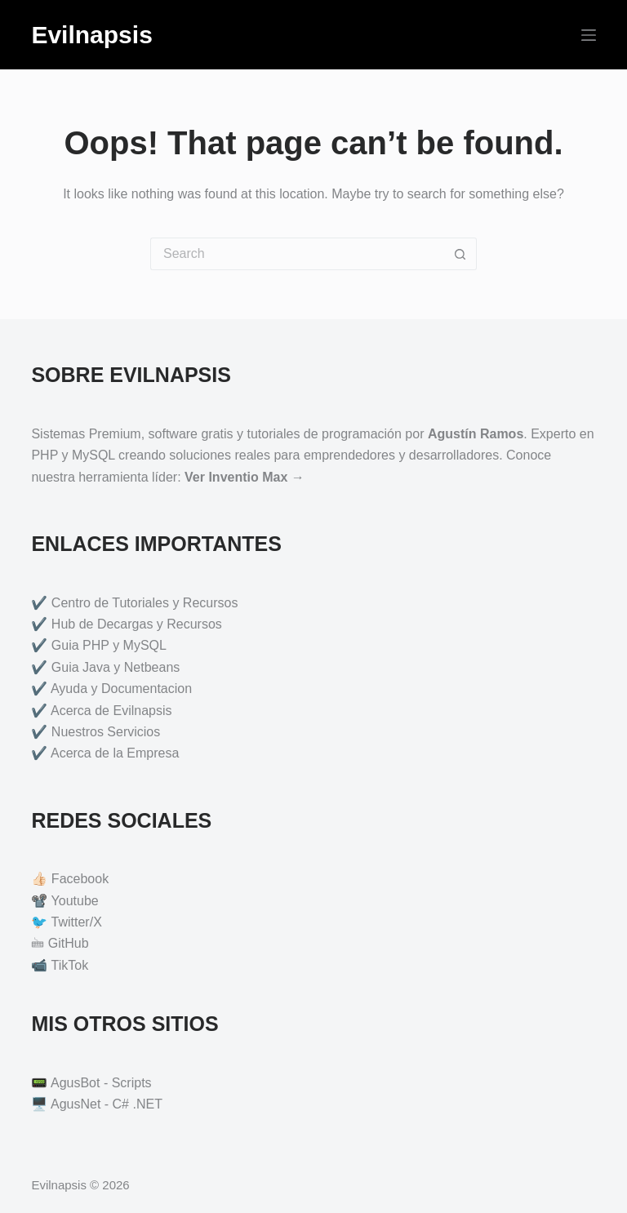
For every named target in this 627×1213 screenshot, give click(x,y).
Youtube (75, 901)
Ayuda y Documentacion (121, 688)
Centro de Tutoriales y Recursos (144, 603)
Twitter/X (76, 922)
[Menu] (588, 35)
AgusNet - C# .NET (106, 1104)
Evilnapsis (91, 34)
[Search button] (460, 254)
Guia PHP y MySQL (109, 645)
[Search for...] (297, 254)
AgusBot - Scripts (101, 1083)
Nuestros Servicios (105, 732)
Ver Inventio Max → (245, 477)
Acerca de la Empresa (115, 753)
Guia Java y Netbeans (115, 667)
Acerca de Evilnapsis (111, 711)
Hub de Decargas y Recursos (136, 624)
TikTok (70, 965)
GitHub (68, 943)
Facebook (80, 879)
